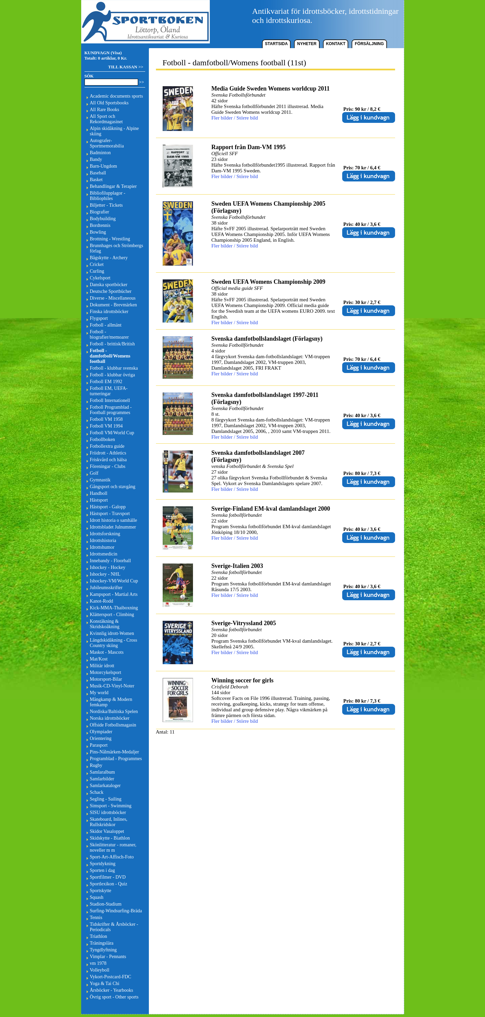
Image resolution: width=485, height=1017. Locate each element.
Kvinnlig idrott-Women (112, 633)
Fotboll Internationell (110, 400)
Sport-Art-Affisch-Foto (112, 856)
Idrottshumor (102, 547)
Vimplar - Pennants (108, 956)
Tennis (96, 917)
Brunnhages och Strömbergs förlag (116, 248)
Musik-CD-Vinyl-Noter (112, 685)
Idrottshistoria (103, 540)
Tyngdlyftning (103, 949)
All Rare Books (104, 109)
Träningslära (102, 943)
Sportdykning (103, 863)
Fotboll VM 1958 (106, 419)
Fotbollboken (102, 439)
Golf (94, 473)
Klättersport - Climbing (112, 614)
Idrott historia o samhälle (113, 520)
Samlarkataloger (105, 785)
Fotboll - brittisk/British (112, 343)
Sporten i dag (102, 870)
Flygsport (99, 318)
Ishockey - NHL (105, 574)
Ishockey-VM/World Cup (114, 580)
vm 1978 (98, 963)
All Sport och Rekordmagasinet (106, 119)
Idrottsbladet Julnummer (113, 527)
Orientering (101, 738)
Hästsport (99, 500)
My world (99, 692)
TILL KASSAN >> (125, 66)
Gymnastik (100, 479)
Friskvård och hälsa (108, 459)
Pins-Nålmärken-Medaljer (114, 751)
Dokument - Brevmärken (113, 304)
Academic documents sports (116, 96)
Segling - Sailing (106, 799)
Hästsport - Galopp (108, 506)
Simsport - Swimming (111, 805)
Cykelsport (100, 277)
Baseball (98, 172)
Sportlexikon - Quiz (108, 883)
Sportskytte (100, 890)
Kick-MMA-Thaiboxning (114, 607)
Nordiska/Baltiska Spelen (114, 711)
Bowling (98, 232)
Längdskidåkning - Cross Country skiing (113, 643)
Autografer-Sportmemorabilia (107, 143)
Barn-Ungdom (103, 166)
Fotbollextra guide (107, 446)
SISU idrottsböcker (108, 812)
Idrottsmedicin (104, 553)
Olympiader (101, 731)
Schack (96, 792)
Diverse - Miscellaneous (113, 298)
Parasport (99, 745)
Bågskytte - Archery (109, 257)
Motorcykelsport (105, 672)
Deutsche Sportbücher (111, 291)
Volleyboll (99, 970)
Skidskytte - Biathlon (110, 838)
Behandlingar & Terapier (113, 186)
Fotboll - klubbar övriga (112, 374)
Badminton (100, 152)
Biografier (99, 211)
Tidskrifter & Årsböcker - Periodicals (114, 927)
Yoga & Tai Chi (105, 983)
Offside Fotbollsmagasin (113, 724)
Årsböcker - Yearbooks (111, 990)
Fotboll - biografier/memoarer (109, 334)
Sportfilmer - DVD (108, 877)
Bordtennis (100, 225)
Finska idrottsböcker (109, 311)
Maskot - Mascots (107, 652)
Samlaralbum (102, 772)
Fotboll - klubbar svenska (114, 368)
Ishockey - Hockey (108, 567)
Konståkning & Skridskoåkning (105, 624)
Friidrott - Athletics (108, 452)
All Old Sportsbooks (109, 102)
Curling (97, 271)
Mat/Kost (99, 659)
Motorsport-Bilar (106, 679)
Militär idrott (102, 665)
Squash (96, 897)
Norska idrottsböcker (110, 718)
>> (141, 81)
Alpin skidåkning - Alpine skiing (114, 131)
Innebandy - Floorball (110, 560)
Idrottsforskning (105, 533)
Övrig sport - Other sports (114, 996)
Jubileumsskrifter (106, 587)
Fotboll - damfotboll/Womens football (110, 356)
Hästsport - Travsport (110, 513)
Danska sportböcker (109, 284)
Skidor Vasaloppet (107, 831)
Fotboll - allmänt (106, 325)
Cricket (97, 264)
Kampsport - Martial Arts (114, 594)
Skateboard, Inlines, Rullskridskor (109, 822)
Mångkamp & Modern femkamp (111, 702)
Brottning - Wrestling (110, 238)
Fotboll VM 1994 (106, 426)
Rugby (96, 765)
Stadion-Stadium (106, 904)
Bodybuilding (103, 218)
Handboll (98, 493)
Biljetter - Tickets (106, 205)
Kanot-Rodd (101, 601)
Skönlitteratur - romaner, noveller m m (113, 847)
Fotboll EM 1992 (106, 381)
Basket (96, 179)
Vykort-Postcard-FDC (110, 976)
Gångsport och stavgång (112, 486)
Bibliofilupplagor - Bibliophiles (107, 196)
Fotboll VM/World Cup (112, 432)
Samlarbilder (102, 778)
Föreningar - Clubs (108, 466)
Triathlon (98, 936)
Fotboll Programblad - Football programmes (111, 410)
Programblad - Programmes (116, 758)
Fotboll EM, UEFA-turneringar (109, 391)
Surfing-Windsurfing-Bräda (116, 910)
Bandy (96, 159)
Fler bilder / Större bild (235, 118)
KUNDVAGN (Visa (103, 52)
